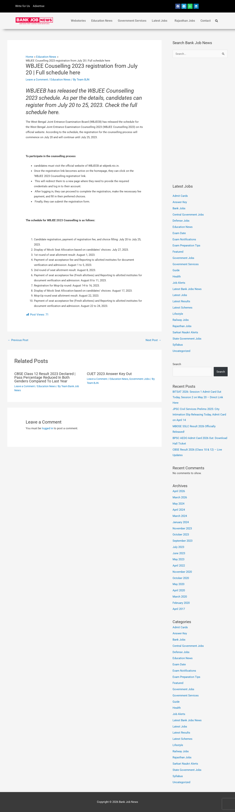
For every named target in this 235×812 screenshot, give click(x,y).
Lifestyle (178, 314)
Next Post (153, 340)
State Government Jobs (187, 338)
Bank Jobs (179, 208)
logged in (47, 428)
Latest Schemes (182, 307)
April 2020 (179, 590)
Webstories (78, 20)
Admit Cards (180, 196)
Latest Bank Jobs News (187, 289)
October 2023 (181, 534)
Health (177, 276)
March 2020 (180, 596)
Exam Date (179, 233)
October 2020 (181, 578)
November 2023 (182, 528)
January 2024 (181, 522)
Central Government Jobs (188, 214)
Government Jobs (139, 378)
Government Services (132, 20)
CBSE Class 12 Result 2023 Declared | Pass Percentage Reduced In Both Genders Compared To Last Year (44, 377)
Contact (205, 20)
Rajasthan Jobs (185, 20)
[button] (160, 21)
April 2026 (179, 491)
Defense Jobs (181, 220)
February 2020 (181, 603)
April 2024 (179, 509)
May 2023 (178, 559)
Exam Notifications (184, 239)
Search (177, 364)
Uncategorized (181, 351)
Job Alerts (179, 282)
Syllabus (178, 344)
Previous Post (18, 340)
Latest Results (181, 301)
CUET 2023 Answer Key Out (109, 374)
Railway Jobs (181, 320)
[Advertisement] (200, 121)
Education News (101, 20)
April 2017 (179, 609)
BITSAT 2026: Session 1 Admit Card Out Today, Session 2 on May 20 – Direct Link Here (198, 397)
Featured (178, 251)
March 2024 (180, 516)
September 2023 (182, 540)
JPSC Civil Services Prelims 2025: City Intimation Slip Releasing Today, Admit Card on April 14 (199, 414)
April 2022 (179, 565)
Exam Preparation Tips (186, 245)
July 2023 (178, 547)
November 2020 (182, 571)
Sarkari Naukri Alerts (185, 332)
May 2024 (178, 503)
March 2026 (180, 497)
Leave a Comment (37, 79)
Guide (176, 270)
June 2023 (179, 553)
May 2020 (178, 584)
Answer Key (180, 202)
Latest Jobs (159, 20)
